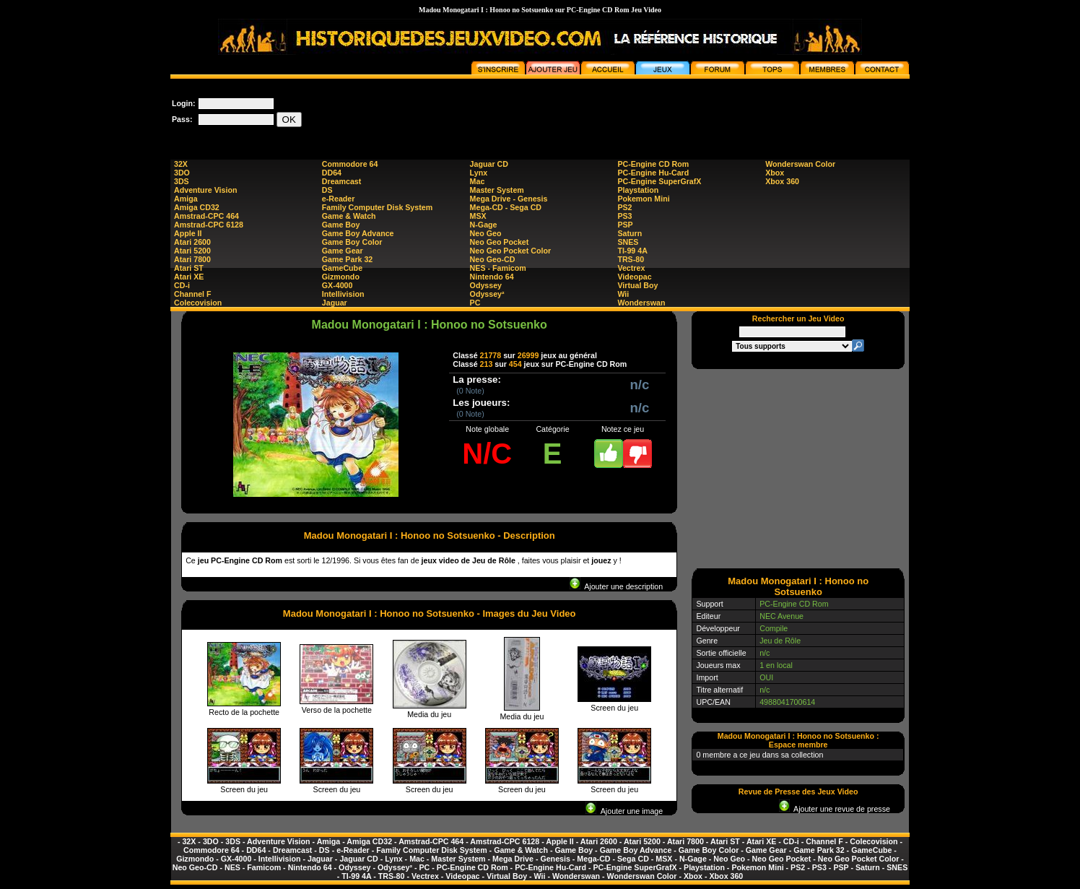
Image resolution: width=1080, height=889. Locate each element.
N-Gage (483, 224)
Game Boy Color (352, 242)
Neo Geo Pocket (499, 242)
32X (181, 164)
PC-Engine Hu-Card (653, 172)
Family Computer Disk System (377, 207)
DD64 (331, 172)
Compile (773, 628)
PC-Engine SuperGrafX (659, 181)
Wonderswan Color (800, 164)
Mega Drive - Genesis (509, 198)
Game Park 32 (347, 259)
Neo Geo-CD (492, 259)
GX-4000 (337, 285)
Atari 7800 (192, 259)
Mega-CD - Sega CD (505, 207)
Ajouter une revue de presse (834, 809)
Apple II (187, 233)
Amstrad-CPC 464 (206, 216)
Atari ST (189, 268)
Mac (477, 181)
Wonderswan (641, 302)
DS (327, 190)
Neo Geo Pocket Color (511, 250)
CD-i (182, 285)
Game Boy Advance (358, 233)
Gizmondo (341, 276)
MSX (478, 216)
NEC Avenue (781, 616)
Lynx (478, 172)
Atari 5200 (192, 250)
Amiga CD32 (196, 207)
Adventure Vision (205, 190)
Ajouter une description (616, 586)
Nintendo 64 (492, 276)
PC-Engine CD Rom (653, 164)
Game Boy (341, 224)
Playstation (637, 190)
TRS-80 (630, 259)
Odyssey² (487, 294)
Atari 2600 (192, 242)
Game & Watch (349, 216)
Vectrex (631, 268)
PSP (624, 224)
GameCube (342, 268)
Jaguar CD (489, 164)
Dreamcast (342, 181)
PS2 (624, 207)
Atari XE (189, 276)
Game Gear (342, 250)
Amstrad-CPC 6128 (208, 224)
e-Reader (338, 198)
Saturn (629, 233)
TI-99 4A (632, 250)
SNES (627, 242)
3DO (182, 172)
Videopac (634, 276)
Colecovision (198, 302)
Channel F (193, 294)
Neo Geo (486, 233)
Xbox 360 (782, 181)
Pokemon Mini (643, 198)
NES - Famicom (498, 268)
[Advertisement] (647, 111)
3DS (181, 181)
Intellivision (343, 294)
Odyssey (486, 285)
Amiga (186, 198)
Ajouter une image (624, 811)
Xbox (774, 172)
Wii (623, 294)
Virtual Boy (637, 285)
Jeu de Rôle (780, 640)
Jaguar (334, 302)
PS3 (624, 216)
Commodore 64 (350, 164)
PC (475, 302)
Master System (497, 190)
